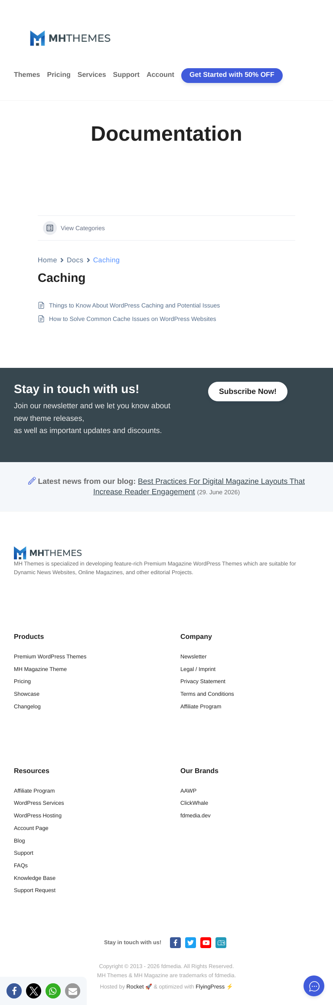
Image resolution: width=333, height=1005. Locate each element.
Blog (19, 840)
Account (160, 75)
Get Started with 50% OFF (231, 75)
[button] (14, 990)
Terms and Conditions (207, 694)
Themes (27, 75)
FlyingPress (210, 986)
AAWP (188, 790)
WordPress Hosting (38, 815)
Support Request (35, 890)
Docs (75, 260)
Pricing (58, 75)
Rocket (135, 986)
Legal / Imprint (197, 669)
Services (92, 75)
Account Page (31, 828)
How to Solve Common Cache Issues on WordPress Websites (132, 318)
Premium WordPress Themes (50, 656)
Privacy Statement (202, 681)
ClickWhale (194, 803)
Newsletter (193, 656)
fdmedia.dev (195, 815)
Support (126, 75)
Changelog (27, 706)
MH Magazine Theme (40, 669)
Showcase (26, 694)
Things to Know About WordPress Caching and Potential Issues (134, 305)
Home (47, 260)
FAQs (21, 865)
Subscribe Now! (248, 391)
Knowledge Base (35, 878)
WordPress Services (39, 803)
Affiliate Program (200, 706)
